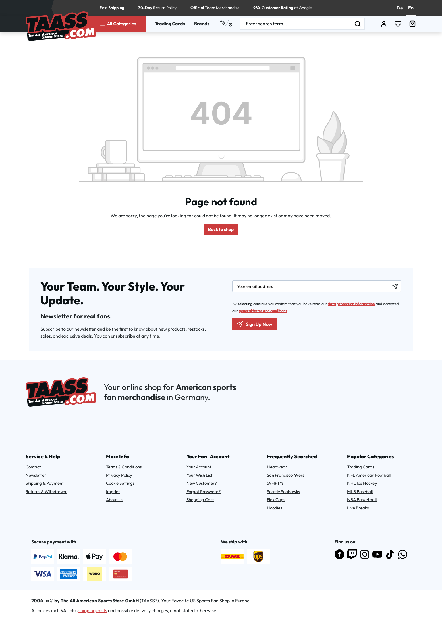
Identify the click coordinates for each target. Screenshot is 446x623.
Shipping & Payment (45, 483)
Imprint (113, 491)
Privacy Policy (119, 475)
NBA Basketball (362, 499)
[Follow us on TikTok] (390, 554)
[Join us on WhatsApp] (403, 554)
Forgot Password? (203, 491)
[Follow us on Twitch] (352, 554)
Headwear (277, 467)
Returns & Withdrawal (46, 491)
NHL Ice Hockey (362, 483)
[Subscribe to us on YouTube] (377, 554)
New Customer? (201, 483)
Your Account (198, 467)
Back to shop (221, 229)
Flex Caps (276, 499)
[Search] (358, 24)
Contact (33, 467)
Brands (201, 23)
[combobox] (295, 24)
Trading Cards (170, 23)
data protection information (351, 303)
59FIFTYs (275, 483)
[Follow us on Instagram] (365, 554)
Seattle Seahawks (283, 491)
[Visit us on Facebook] (339, 554)
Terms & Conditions (124, 467)
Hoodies (274, 508)
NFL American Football (369, 475)
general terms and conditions (263, 310)
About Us (114, 499)
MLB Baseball (360, 491)
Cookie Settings (120, 483)
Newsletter (36, 475)
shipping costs (92, 610)
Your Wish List (199, 475)
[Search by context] (226, 23)
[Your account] (384, 24)
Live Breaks (358, 508)
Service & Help (43, 456)
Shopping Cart (200, 499)
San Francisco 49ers (285, 475)
